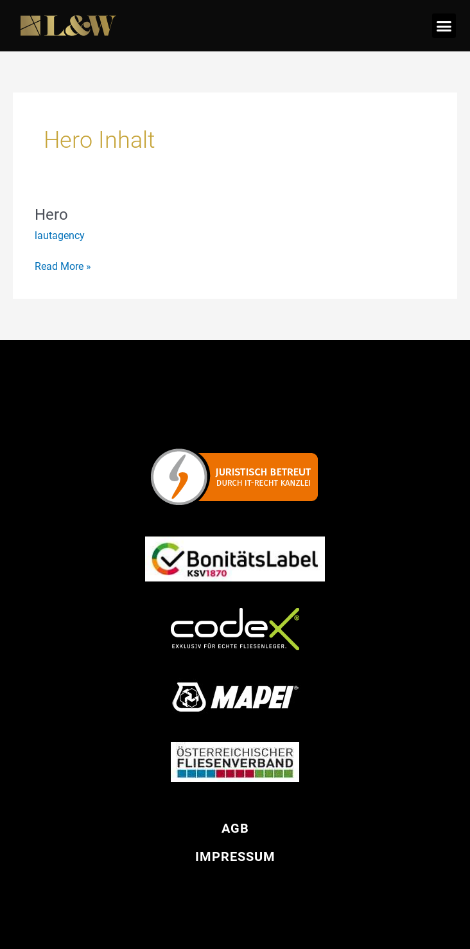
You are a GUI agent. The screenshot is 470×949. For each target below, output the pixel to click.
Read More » (63, 265)
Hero (51, 215)
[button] (444, 25)
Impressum (235, 856)
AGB (235, 828)
